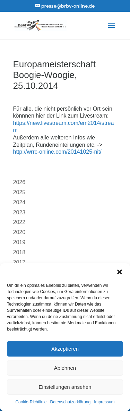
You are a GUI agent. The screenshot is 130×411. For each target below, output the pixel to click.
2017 (19, 262)
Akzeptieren (65, 349)
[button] (119, 271)
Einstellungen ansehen (65, 387)
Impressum (104, 402)
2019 (19, 242)
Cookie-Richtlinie (30, 402)
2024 (19, 202)
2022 (19, 222)
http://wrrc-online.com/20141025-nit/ (57, 152)
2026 (19, 182)
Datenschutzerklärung (70, 402)
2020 (19, 232)
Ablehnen (65, 368)
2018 (19, 252)
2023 (19, 212)
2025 (19, 192)
